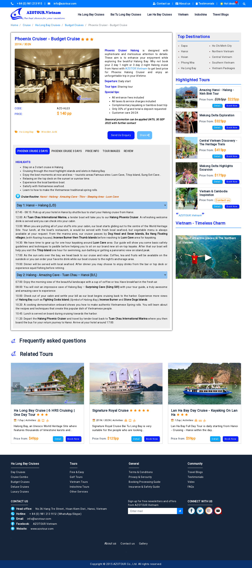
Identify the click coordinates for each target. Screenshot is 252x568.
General (134, 463)
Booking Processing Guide (144, 481)
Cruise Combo (19, 477)
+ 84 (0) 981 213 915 (42, 514)
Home (14, 25)
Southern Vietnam (223, 62)
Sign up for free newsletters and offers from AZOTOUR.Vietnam (152, 503)
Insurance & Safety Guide (144, 486)
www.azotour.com (42, 528)
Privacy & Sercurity (140, 477)
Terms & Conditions (141, 472)
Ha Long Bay (24, 131)
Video (191, 481)
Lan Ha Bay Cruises (159, 14)
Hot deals (228, 3)
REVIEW (128, 151)
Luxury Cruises (20, 491)
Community (195, 463)
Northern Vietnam (223, 51)
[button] (94, 75)
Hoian (184, 57)
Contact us (162, 3)
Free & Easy (77, 472)
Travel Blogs (221, 14)
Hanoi (184, 51)
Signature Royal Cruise (110, 410)
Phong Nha (188, 62)
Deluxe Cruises (20, 486)
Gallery (143, 543)
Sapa (184, 45)
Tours (73, 463)
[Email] (152, 511)
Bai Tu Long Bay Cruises (125, 14)
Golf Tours (76, 477)
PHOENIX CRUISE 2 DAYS (32, 151)
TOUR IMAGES (111, 151)
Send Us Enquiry (121, 135)
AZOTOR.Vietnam (136, 68)
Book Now (232, 105)
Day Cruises (18, 472)
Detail (217, 105)
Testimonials (205, 3)
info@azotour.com (39, 518)
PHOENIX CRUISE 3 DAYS (66, 151)
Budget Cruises (74, 25)
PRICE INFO (92, 151)
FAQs (191, 486)
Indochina (201, 14)
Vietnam (183, 14)
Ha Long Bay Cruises (91, 14)
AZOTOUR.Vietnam (190, 215)
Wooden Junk (47, 131)
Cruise (27, 25)
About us (183, 3)
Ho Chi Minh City (222, 45)
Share (144, 135)
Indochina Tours (79, 486)
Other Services (79, 491)
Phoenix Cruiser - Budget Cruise (107, 25)
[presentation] (155, 524)
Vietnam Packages (223, 68)
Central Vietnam (222, 57)
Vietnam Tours (79, 481)
